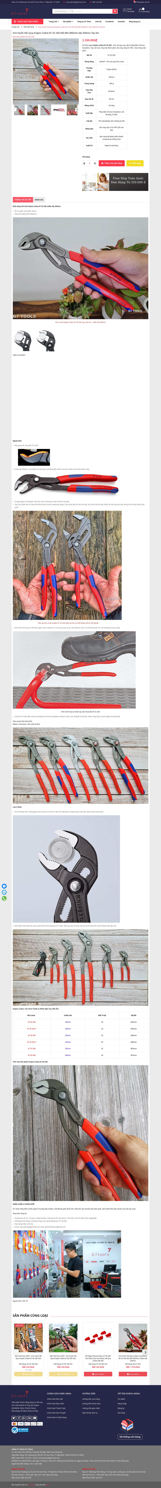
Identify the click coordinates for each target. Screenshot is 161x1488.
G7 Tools (31, 1485)
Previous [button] (14, 109)
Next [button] (77, 109)
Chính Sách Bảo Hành (55, 1403)
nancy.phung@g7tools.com (76, 2)
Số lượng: (86, 157)
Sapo (48, 1485)
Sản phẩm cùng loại (30, 1315)
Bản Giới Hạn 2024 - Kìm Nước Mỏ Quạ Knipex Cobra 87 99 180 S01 (63, 1357)
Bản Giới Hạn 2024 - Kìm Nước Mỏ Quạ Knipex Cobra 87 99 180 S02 (28, 1357)
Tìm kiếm (121, 1399)
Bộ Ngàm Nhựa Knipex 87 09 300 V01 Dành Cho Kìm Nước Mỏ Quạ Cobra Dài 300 (98, 1358)
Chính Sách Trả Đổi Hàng (57, 1417)
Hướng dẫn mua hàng (91, 1399)
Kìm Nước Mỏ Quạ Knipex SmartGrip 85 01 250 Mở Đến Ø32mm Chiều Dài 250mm (133, 1358)
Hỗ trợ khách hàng (129, 1393)
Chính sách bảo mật (55, 1399)
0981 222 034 (97, 2)
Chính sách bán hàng (59, 1393)
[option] (19, 110)
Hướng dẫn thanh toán (91, 1403)
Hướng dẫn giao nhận (91, 1408)
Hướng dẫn (88, 1393)
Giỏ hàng (121, 1413)
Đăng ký (121, 1408)
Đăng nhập (122, 1403)
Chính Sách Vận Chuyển (56, 1413)
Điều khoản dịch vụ (90, 1413)
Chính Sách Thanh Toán (56, 1408)
